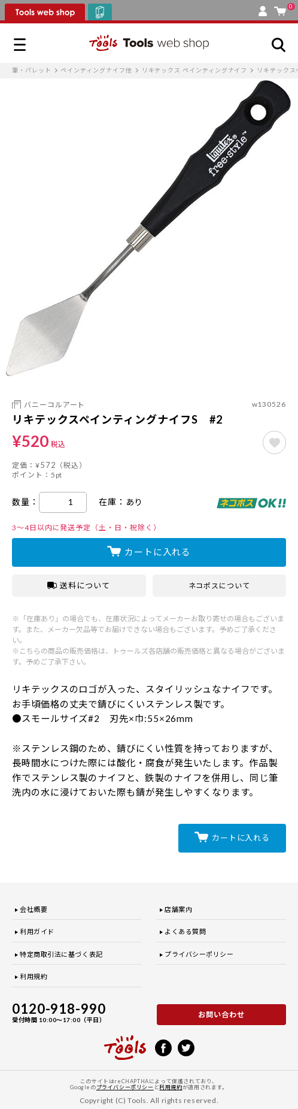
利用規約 (33, 976)
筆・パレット (31, 70)
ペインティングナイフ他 (96, 70)
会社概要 (33, 909)
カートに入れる (157, 551)
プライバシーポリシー (199, 954)
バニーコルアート (54, 404)
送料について (78, 585)
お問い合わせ (221, 1014)
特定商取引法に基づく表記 (61, 954)
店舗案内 (178, 909)
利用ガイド (37, 931)
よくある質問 (185, 931)
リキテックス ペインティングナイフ (195, 70)
